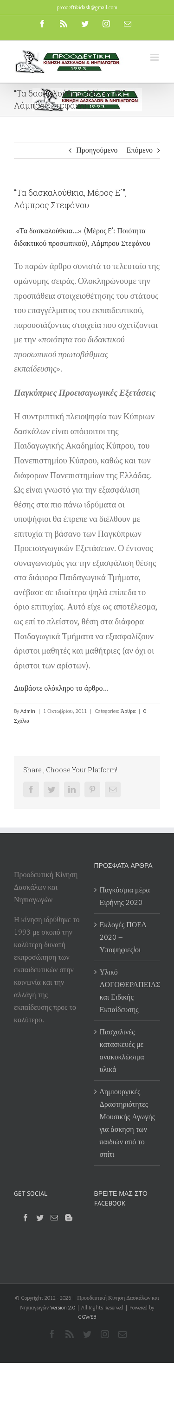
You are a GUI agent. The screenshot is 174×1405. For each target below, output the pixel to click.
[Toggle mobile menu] (155, 57)
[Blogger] (68, 1217)
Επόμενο (140, 150)
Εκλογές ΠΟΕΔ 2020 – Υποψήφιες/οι (123, 937)
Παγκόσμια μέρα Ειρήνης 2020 (125, 896)
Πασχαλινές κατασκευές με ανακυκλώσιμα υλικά (122, 1050)
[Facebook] (25, 1217)
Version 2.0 (62, 1307)
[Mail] (54, 1217)
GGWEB (87, 1316)
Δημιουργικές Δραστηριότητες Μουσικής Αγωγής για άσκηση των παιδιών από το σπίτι (127, 1123)
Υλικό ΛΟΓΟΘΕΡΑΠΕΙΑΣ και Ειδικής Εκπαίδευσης (128, 991)
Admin (27, 710)
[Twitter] (40, 1217)
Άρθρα (128, 710)
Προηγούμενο (96, 150)
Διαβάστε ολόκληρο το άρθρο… (61, 688)
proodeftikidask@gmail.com (87, 7)
